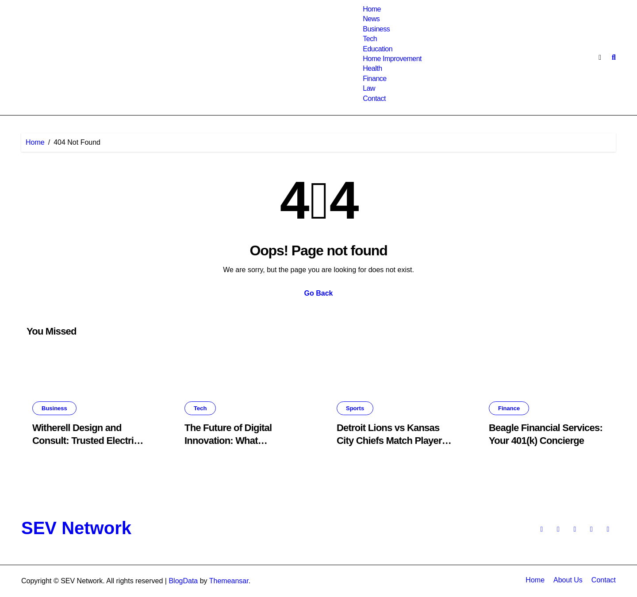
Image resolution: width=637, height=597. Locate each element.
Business (376, 29)
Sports (355, 408)
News (371, 19)
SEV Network (76, 528)
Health (372, 68)
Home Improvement (392, 58)
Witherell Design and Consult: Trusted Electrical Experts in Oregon (89, 440)
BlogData (183, 581)
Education (377, 49)
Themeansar (229, 581)
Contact (374, 98)
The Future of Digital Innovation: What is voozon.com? (228, 440)
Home (372, 9)
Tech (370, 38)
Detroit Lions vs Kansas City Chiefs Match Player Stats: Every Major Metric (390, 440)
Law (369, 88)
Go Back (318, 293)
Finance (375, 78)
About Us (568, 580)
